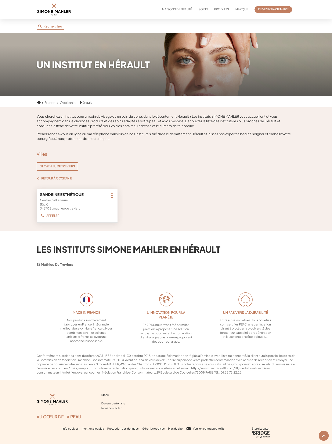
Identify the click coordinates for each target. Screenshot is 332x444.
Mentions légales (93, 428)
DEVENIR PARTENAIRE (273, 9)
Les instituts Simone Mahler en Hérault (128, 249)
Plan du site (175, 428)
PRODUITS (221, 9)
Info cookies (70, 428)
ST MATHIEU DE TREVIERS (57, 166)
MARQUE (241, 9)
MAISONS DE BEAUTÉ (177, 9)
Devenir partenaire (113, 403)
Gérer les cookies (153, 428)
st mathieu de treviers (66, 264)
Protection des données (123, 428)
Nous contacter (111, 408)
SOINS (203, 9)
